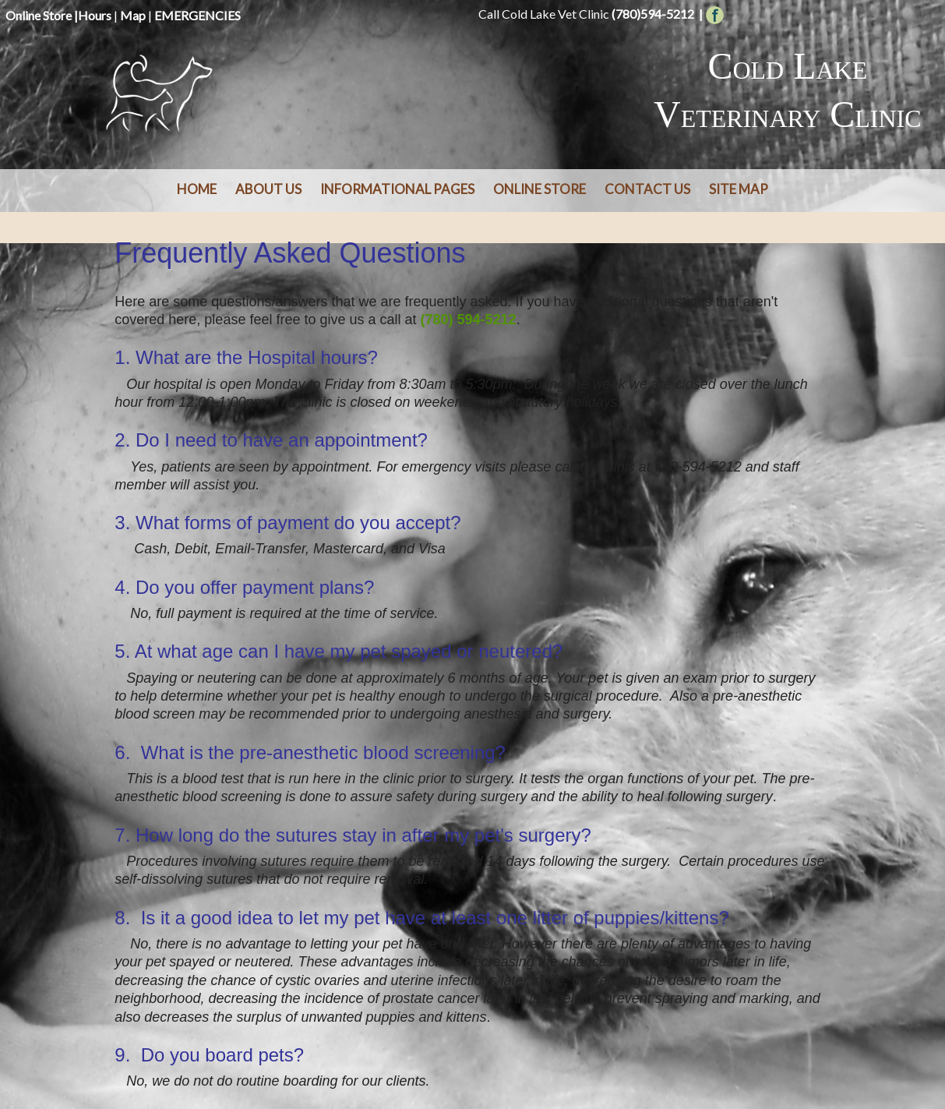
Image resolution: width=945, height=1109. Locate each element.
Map (133, 15)
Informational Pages (397, 189)
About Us (268, 189)
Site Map (738, 189)
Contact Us (647, 189)
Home (197, 189)
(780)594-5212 (653, 13)
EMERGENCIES (197, 15)
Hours (94, 15)
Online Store (38, 15)
